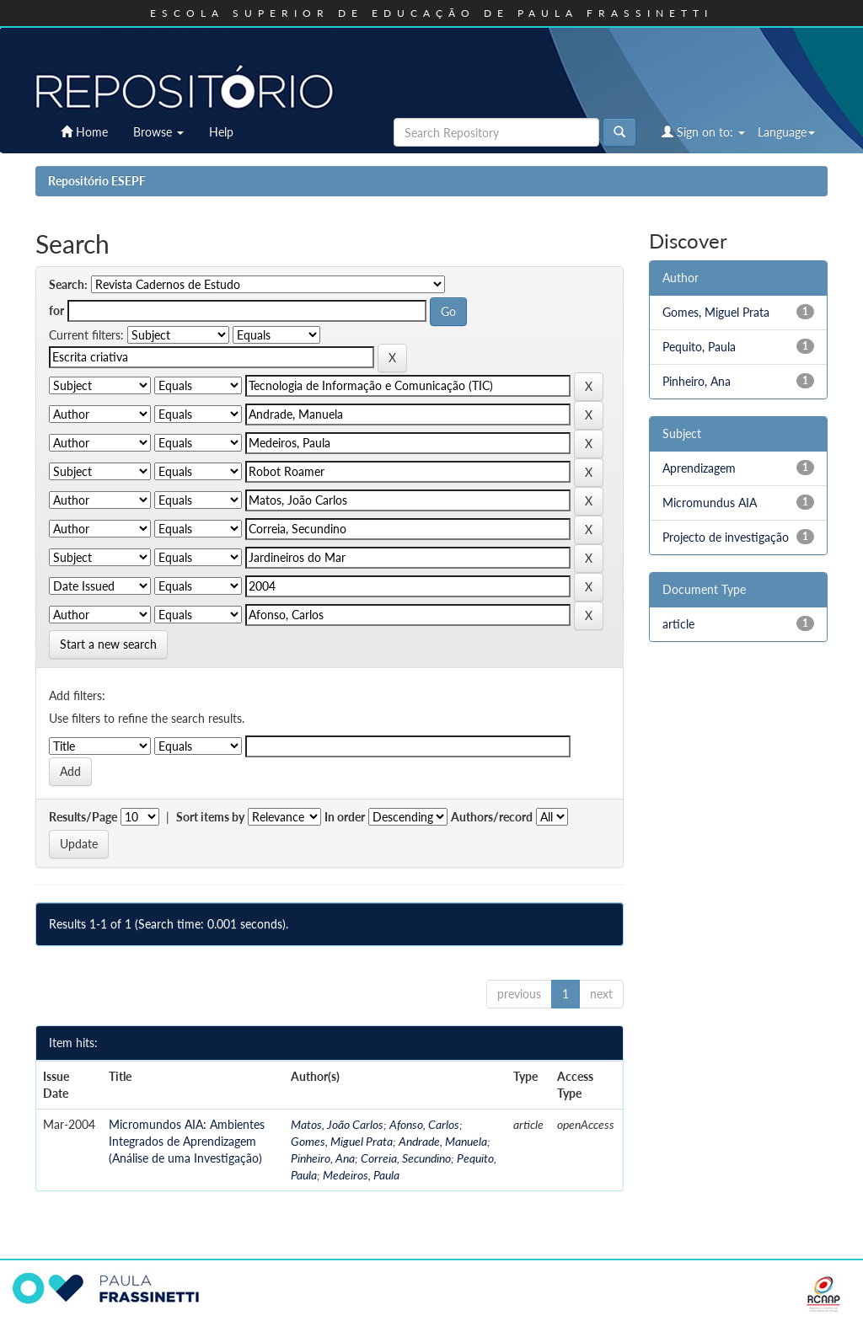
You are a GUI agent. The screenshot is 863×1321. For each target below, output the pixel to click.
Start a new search (108, 644)
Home (84, 132)
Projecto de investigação (725, 537)
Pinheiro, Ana (323, 1158)
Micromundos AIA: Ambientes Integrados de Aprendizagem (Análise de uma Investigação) (187, 1141)
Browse (158, 132)
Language (786, 132)
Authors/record (492, 817)
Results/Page (83, 817)
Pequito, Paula (699, 347)
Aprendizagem (699, 468)
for (56, 310)
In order (344, 817)
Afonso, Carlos (424, 1124)
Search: (68, 284)
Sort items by (210, 817)
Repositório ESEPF (97, 181)
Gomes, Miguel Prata (342, 1141)
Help (221, 132)
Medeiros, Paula (361, 1175)
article (678, 624)
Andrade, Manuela (443, 1141)
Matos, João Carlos (337, 1124)
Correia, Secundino (406, 1158)
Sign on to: (703, 132)
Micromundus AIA (709, 502)
